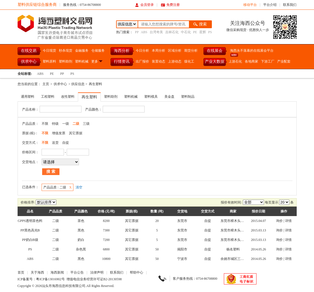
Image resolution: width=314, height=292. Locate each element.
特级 (55, 124)
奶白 (81, 240)
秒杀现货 (65, 50)
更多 (97, 61)
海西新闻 (57, 272)
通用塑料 (27, 97)
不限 (45, 124)
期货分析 (191, 50)
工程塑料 (47, 97)
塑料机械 (81, 61)
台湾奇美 (156, 32)
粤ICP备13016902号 (50, 279)
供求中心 (29, 61)
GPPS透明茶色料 (30, 221)
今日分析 (142, 50)
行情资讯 (122, 61)
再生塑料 (95, 84)
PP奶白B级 (30, 240)
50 (157, 249)
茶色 (81, 221)
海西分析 (122, 51)
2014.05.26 (258, 249)
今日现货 (49, 50)
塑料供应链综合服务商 (37, 5)
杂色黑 (81, 249)
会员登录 (144, 5)
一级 (65, 124)
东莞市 (182, 221)
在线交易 (29, 51)
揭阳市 (182, 249)
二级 (76, 124)
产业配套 (284, 61)
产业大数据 (214, 61)
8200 (106, 221)
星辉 (202, 32)
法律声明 (97, 272)
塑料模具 (151, 97)
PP (137, 32)
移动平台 (250, 5)
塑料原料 (49, 61)
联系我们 (289, 5)
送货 (55, 143)
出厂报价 (142, 61)
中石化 (186, 32)
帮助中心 (136, 272)
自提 (65, 143)
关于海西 (37, 272)
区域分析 (174, 50)
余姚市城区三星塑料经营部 (240, 259)
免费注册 (170, 5)
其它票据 (75, 133)
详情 (288, 221)
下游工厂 (267, 61)
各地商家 (251, 61)
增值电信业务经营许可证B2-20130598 (94, 279)
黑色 (81, 230)
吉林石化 (172, 32)
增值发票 (58, 133)
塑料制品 (188, 97)
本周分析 (158, 50)
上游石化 (235, 61)
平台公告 (77, 272)
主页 (45, 84)
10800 (106, 259)
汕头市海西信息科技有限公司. (64, 286)
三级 (86, 124)
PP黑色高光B (30, 230)
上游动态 (174, 61)
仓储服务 (98, 50)
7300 (106, 230)
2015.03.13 (258, 230)
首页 (21, 272)
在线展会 (214, 51)
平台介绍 (270, 5)
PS (210, 32)
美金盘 (169, 97)
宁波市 (182, 259)
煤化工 (189, 61)
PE (195, 32)
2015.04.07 (258, 221)
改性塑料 (68, 97)
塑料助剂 (65, 61)
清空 (79, 187)
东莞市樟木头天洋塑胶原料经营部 (245, 221)
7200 (106, 240)
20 (157, 221)
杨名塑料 (233, 249)
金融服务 (81, 50)
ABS (144, 32)
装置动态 (158, 61)
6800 (106, 249)
